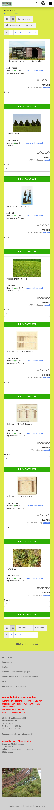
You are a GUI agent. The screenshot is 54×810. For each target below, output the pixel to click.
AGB (4, 681)
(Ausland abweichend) (34, 71)
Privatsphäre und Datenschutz (14, 686)
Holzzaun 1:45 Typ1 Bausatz (19, 424)
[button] (7, 19)
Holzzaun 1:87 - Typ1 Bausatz (19, 351)
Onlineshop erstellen (17, 806)
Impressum (7, 662)
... (25, 32)
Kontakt (5, 667)
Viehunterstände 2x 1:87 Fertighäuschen (24, 61)
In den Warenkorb (27, 106)
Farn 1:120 (11, 569)
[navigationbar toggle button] (50, 3)
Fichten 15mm (12, 134)
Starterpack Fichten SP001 (18, 206)
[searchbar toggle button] (36, 3)
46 (30, 32)
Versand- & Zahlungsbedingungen (16, 672)
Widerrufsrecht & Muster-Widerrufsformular (20, 677)
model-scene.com (11, 13)
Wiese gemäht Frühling (16, 279)
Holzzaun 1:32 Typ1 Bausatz (19, 496)
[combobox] (24, 19)
